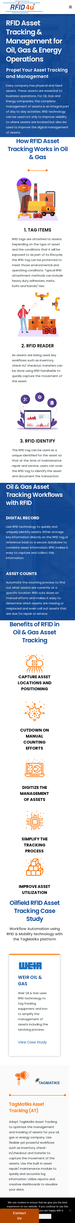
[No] (70, 1210)
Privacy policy (42, 1216)
